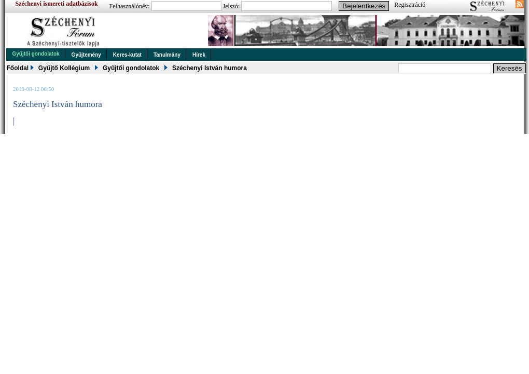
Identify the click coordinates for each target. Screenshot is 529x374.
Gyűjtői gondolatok (36, 54)
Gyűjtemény (86, 55)
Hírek (198, 55)
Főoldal (18, 68)
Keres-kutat (127, 55)
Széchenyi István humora (209, 68)
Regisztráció (409, 4)
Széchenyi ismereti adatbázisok (57, 3)
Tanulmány (167, 55)
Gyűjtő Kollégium (64, 68)
